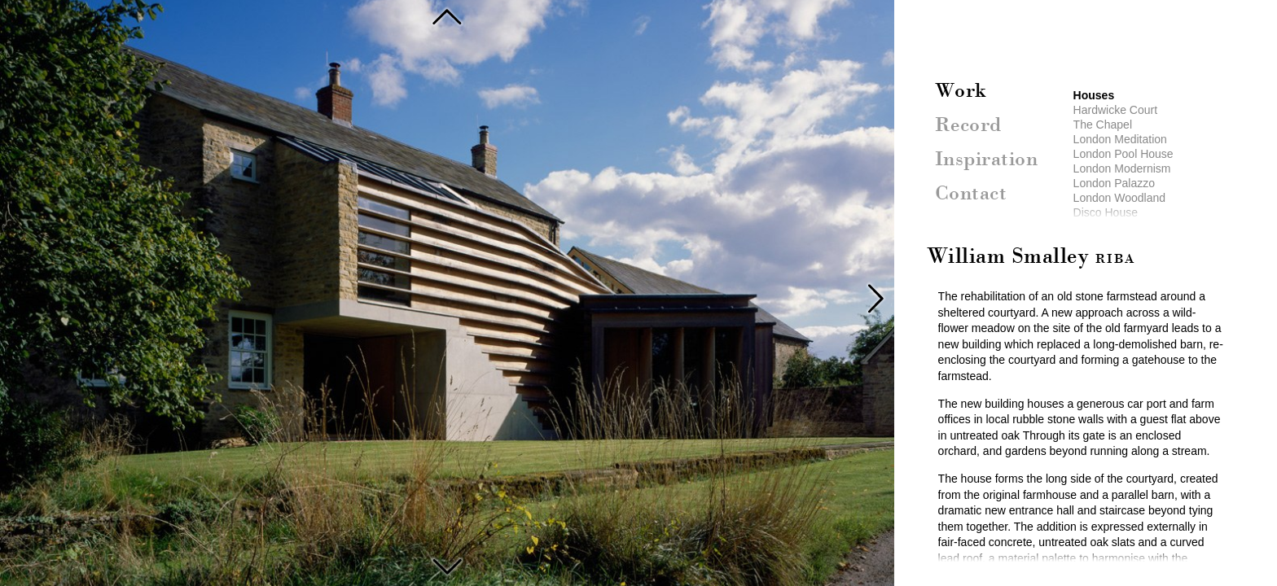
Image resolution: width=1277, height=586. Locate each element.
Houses (1094, 95)
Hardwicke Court (1115, 110)
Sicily (447, 16)
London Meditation (1120, 139)
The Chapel (1102, 124)
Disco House (1105, 212)
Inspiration (986, 160)
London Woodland (1119, 197)
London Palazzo (1114, 183)
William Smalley (1031, 257)
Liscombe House (447, 565)
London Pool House (1123, 154)
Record (968, 126)
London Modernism (1122, 168)
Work (961, 92)
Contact (971, 194)
